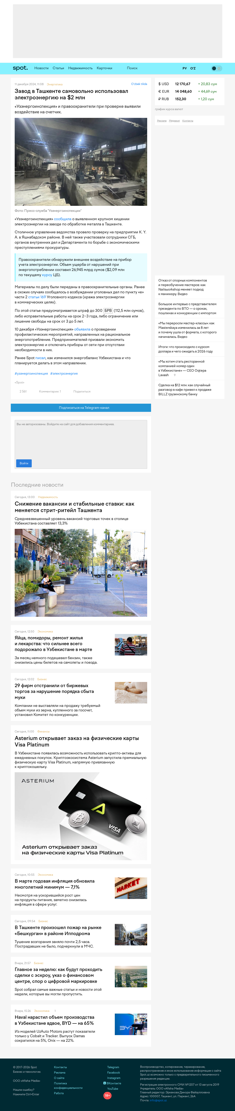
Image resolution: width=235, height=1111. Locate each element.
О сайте (59, 1078)
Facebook (111, 1072)
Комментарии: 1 (47, 391)
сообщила (62, 219)
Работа (59, 1093)
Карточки (104, 68)
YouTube (110, 1088)
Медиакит (174, 120)
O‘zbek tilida (139, 84)
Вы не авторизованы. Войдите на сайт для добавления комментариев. (81, 439)
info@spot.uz (158, 1100)
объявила (82, 329)
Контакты (187, 120)
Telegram (111, 1067)
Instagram (111, 1078)
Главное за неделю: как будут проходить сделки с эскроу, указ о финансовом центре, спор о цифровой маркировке (58, 975)
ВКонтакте (112, 1083)
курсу (47, 275)
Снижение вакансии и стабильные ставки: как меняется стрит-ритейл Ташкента (74, 506)
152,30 (180, 99)
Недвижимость (80, 68)
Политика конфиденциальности (68, 1085)
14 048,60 (183, 91)
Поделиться (79, 391)
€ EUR (163, 91)
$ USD (163, 84)
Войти (24, 463)
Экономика (45, 631)
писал (40, 358)
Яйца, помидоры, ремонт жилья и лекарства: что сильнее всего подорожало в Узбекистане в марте (53, 643)
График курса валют (170, 109)
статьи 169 (37, 297)
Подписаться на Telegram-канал (80, 408)
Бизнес (42, 679)
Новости (41, 68)
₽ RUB (163, 99)
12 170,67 (182, 84)
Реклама (162, 120)
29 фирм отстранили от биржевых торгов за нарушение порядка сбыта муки (54, 691)
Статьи (58, 68)
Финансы (43, 731)
